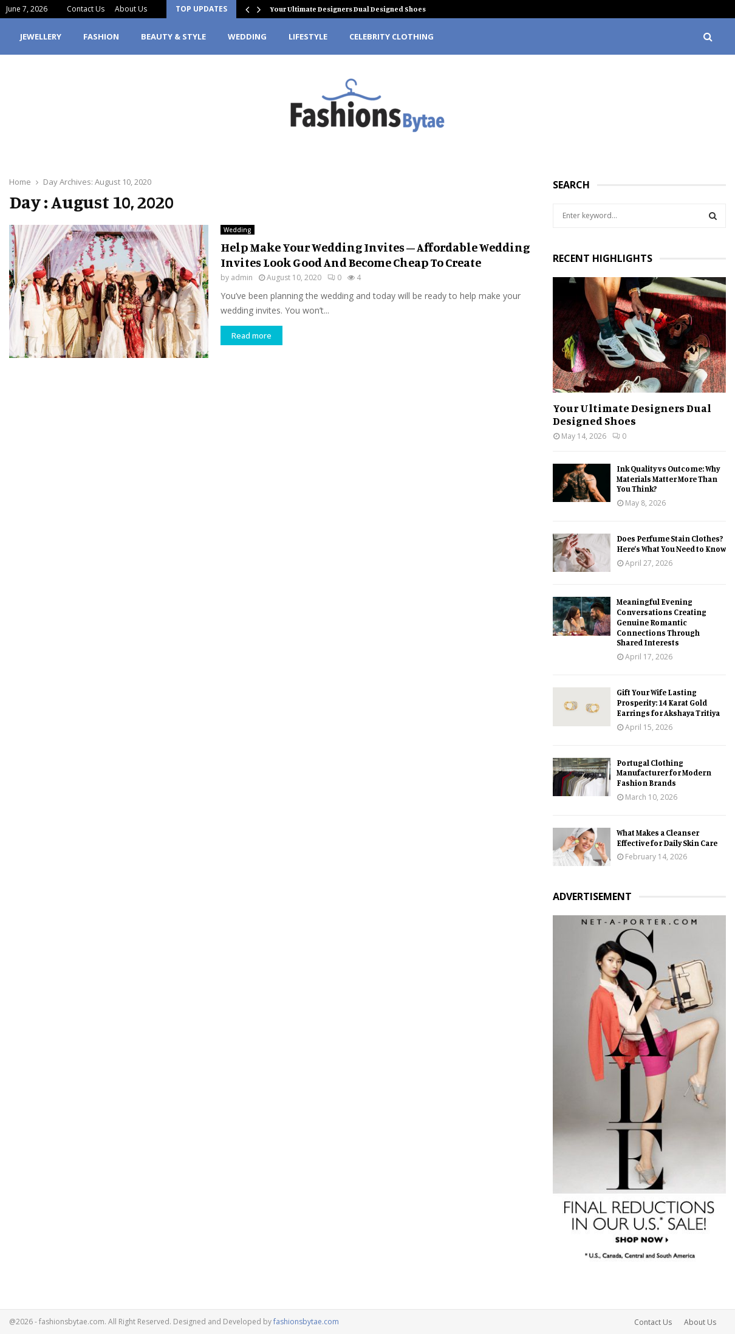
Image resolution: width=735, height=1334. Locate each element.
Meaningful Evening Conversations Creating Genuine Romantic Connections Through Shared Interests (661, 622)
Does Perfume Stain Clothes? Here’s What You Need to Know (671, 544)
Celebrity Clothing (391, 36)
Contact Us (85, 9)
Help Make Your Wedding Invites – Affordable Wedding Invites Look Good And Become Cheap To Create (375, 254)
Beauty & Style (173, 36)
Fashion (101, 36)
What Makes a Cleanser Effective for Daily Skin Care (667, 838)
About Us (131, 9)
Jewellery (40, 36)
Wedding (247, 36)
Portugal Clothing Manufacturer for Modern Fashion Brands (664, 773)
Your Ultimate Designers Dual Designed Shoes (348, 8)
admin (242, 277)
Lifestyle (308, 36)
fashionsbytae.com (306, 1321)
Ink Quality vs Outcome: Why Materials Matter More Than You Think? (668, 479)
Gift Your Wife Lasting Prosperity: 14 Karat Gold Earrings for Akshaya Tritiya (668, 702)
